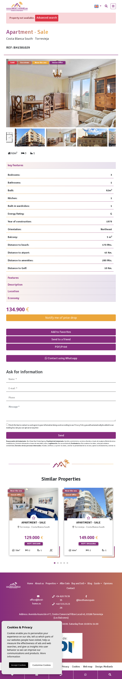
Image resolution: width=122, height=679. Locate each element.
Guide (97, 583)
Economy (13, 298)
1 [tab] (54, 563)
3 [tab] (61, 563)
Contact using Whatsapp (61, 358)
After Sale (65, 583)
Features (13, 278)
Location (13, 291)
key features (15, 165)
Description (15, 284)
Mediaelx (108, 666)
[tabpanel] (33, 523)
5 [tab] (67, 563)
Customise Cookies (41, 665)
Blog (90, 583)
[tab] (61, 165)
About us (39, 583)
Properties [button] (51, 583)
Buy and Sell (77, 583)
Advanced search (47, 17)
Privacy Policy (79, 425)
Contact (71, 588)
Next (112, 93)
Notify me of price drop (61, 318)
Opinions (108, 583)
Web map (87, 666)
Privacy (65, 666)
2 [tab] (58, 563)
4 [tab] (64, 563)
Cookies (76, 666)
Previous (10, 93)
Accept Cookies (18, 665)
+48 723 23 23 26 (61, 605)
